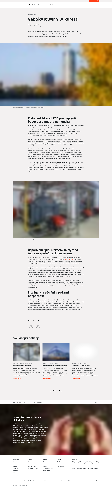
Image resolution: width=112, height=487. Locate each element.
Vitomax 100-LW (68, 259)
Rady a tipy (51, 4)
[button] (96, 402)
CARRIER (27, 485)
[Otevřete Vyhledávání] (97, 4)
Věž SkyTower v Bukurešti (38, 402)
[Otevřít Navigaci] (9, 5)
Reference (26, 402)
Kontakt (59, 4)
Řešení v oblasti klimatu (29, 4)
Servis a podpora (42, 4)
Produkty (19, 4)
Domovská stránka (17, 402)
